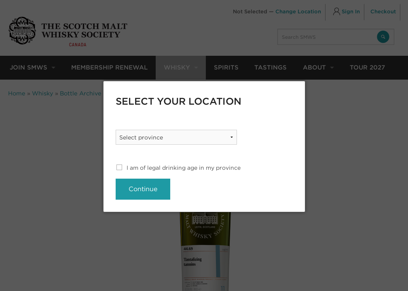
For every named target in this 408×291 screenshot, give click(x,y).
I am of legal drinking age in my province (184, 167)
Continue (143, 189)
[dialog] (204, 146)
